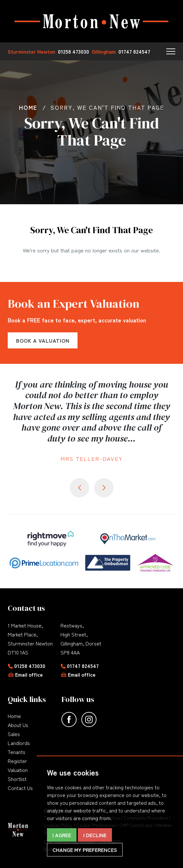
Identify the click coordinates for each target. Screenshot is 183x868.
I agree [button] (61, 835)
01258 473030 (29, 666)
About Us (18, 725)
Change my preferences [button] (84, 850)
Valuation (18, 770)
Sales (14, 734)
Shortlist (17, 779)
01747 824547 (83, 666)
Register (17, 761)
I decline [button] (94, 835)
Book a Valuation (42, 340)
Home (14, 716)
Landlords (19, 743)
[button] (170, 51)
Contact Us (20, 788)
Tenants (16, 752)
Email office (29, 674)
